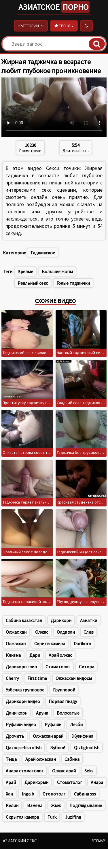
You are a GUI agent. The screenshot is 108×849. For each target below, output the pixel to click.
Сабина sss (85, 794)
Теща (11, 759)
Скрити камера (49, 643)
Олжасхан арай (48, 736)
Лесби (76, 724)
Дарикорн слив (21, 666)
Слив (89, 632)
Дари (34, 655)
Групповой (64, 690)
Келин (12, 805)
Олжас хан (16, 632)
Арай (11, 782)
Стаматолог (58, 666)
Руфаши (53, 724)
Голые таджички (73, 283)
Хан (9, 794)
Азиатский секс (20, 841)
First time (37, 678)
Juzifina (73, 817)
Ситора (86, 666)
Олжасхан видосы (74, 678)
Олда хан (66, 632)
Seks (88, 771)
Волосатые (68, 713)
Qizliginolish (86, 747)
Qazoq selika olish (23, 747)
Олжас (41, 632)
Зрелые (25, 271)
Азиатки (88, 620)
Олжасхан (16, 643)
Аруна (42, 713)
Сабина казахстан (24, 620)
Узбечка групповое (25, 690)
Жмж (56, 805)
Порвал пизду (63, 701)
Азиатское (54, 7)
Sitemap (98, 840)
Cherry (12, 678)
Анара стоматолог (24, 771)
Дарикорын (36, 782)
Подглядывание (85, 805)
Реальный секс (33, 283)
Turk (52, 817)
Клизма (13, 655)
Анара (97, 782)
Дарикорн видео (23, 701)
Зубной (57, 747)
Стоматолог (69, 782)
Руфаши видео (21, 724)
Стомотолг (54, 794)
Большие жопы (57, 271)
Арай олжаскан (40, 759)
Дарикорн (61, 620)
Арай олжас (60, 655)
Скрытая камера (22, 817)
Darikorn (82, 643)
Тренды (63, 25)
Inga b (28, 794)
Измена (34, 805)
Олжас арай (64, 771)
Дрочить (15, 736)
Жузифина (82, 736)
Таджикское (42, 253)
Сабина (72, 759)
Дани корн (16, 713)
